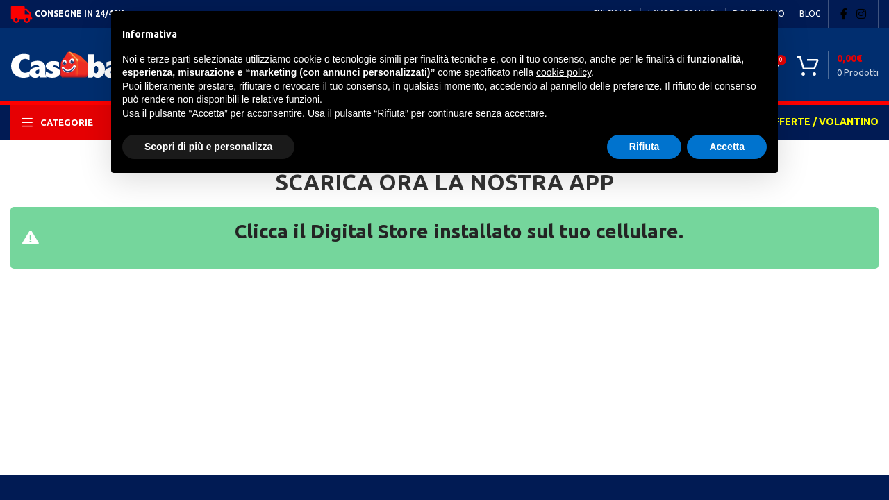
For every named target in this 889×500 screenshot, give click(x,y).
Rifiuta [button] (644, 146)
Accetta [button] (727, 146)
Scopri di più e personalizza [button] (208, 146)
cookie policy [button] (563, 72)
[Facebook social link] (844, 13)
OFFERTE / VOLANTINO (822, 121)
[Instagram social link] (861, 13)
